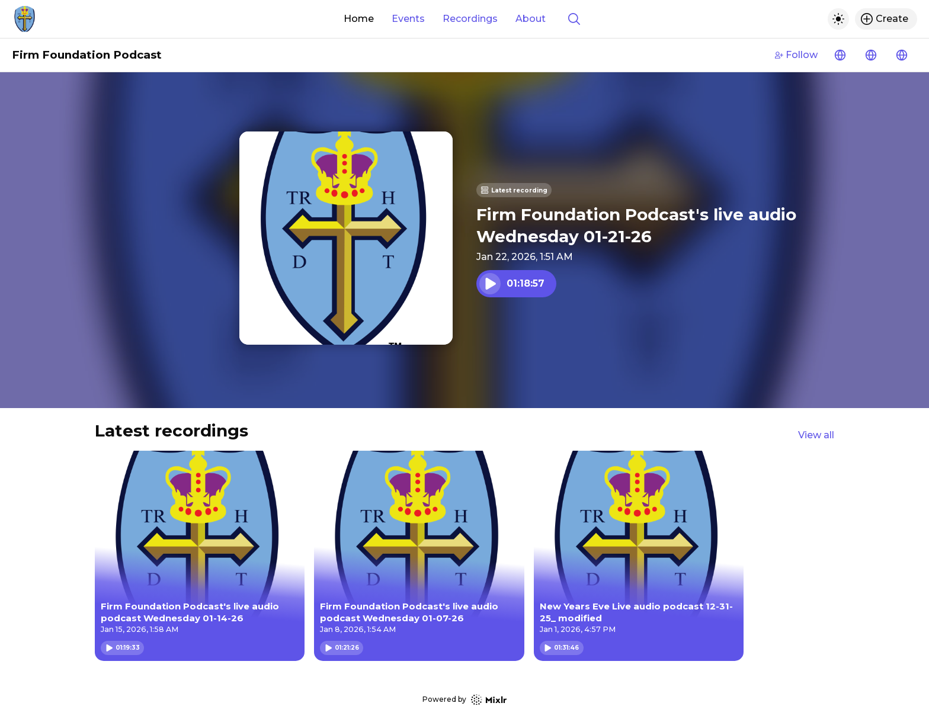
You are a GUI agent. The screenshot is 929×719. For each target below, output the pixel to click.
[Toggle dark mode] (838, 19)
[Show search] (574, 19)
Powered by (464, 699)
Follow (796, 54)
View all (816, 435)
